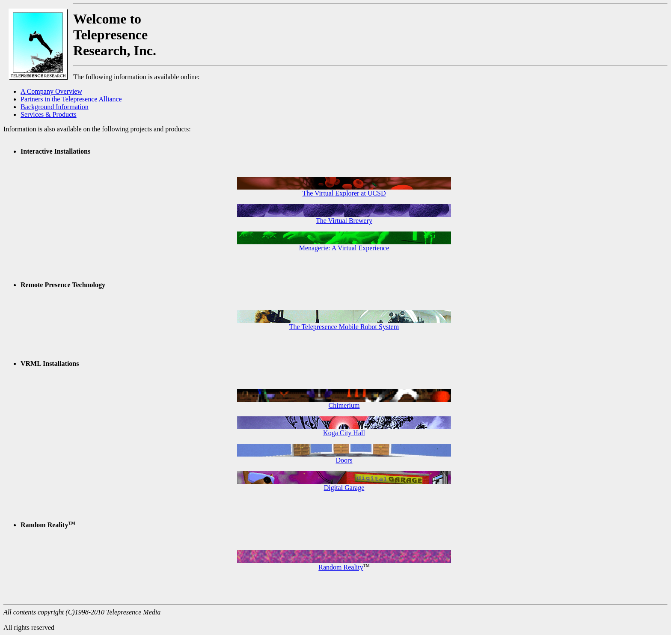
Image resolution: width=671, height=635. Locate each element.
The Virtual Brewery (344, 220)
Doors (344, 460)
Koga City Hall (344, 432)
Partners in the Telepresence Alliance (71, 99)
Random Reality (340, 567)
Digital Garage (344, 487)
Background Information (55, 106)
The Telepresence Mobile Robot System (344, 326)
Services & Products (49, 114)
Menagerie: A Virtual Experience (344, 248)
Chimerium (344, 405)
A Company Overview (51, 91)
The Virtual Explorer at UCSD (344, 193)
